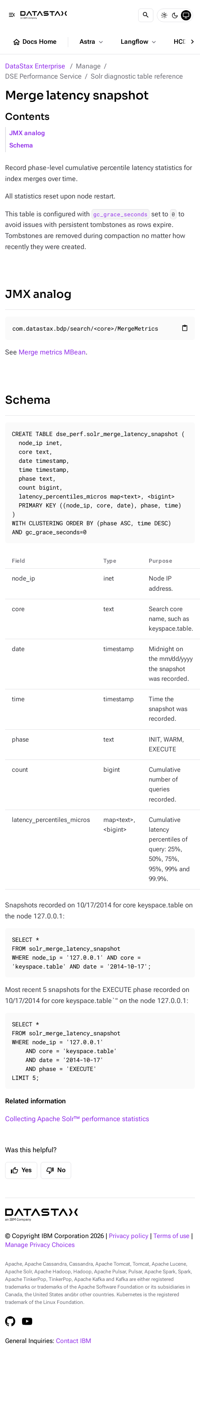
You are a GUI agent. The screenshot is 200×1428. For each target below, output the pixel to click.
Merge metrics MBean (52, 352)
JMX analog (27, 133)
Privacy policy (128, 1236)
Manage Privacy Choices (40, 1245)
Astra (92, 42)
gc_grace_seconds (120, 214)
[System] (186, 15)
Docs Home (34, 42)
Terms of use (171, 1236)
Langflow (139, 42)
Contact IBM (73, 1341)
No (56, 1170)
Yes (21, 1170)
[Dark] (175, 15)
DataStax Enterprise (35, 66)
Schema (21, 145)
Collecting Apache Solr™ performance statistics (77, 1119)
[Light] (164, 15)
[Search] (145, 15)
